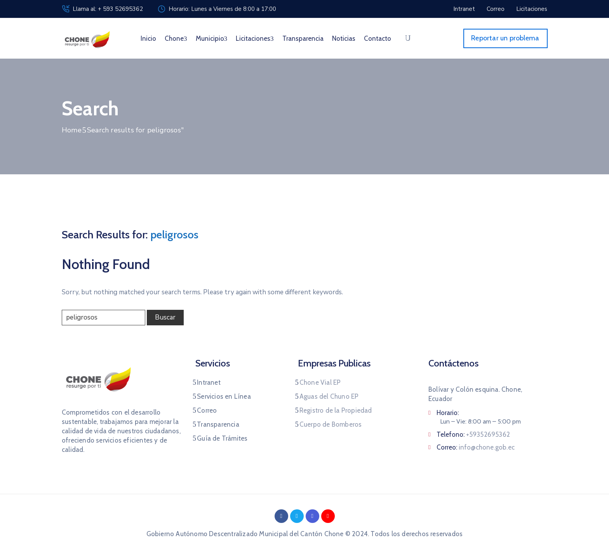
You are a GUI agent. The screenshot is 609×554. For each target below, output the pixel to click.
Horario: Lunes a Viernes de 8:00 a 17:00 (222, 9)
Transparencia (303, 38)
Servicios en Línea (224, 396)
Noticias (343, 38)
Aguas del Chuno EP (329, 396)
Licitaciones (255, 38)
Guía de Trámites (222, 438)
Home (72, 130)
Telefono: (473, 434)
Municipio (212, 38)
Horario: (448, 413)
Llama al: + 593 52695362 (108, 9)
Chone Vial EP (320, 382)
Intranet (209, 382)
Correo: (476, 447)
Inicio (148, 38)
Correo (207, 410)
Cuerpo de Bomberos (330, 424)
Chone (176, 38)
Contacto (377, 38)
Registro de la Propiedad (335, 410)
